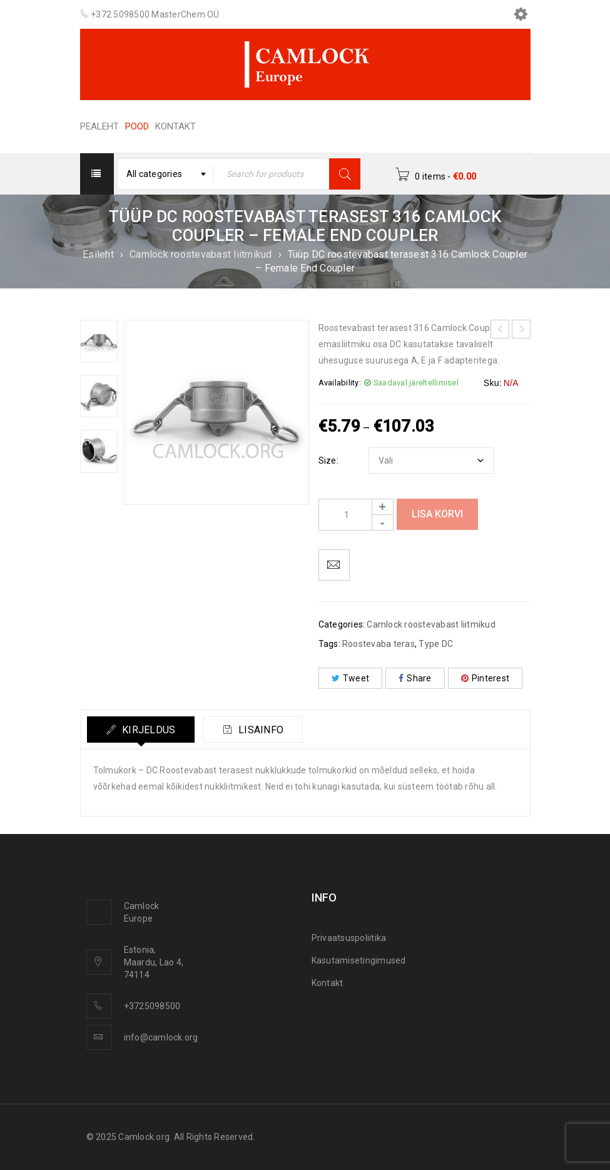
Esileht (98, 254)
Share (415, 678)
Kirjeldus (147, 730)
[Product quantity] (356, 515)
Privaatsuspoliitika (349, 938)
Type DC (436, 644)
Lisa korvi (437, 514)
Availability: (339, 382)
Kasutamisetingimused (359, 960)
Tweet (351, 678)
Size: (328, 460)
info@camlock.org (161, 1037)
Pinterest (485, 678)
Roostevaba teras (378, 644)
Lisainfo (259, 730)
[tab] (141, 729)
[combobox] (166, 174)
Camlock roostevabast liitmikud (201, 254)
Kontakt (327, 983)
